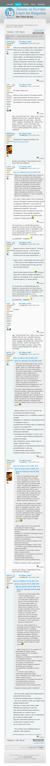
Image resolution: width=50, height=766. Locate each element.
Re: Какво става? (25, 41)
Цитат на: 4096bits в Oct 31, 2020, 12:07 (26, 581)
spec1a (8, 352)
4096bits (9, 133)
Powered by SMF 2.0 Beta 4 (16, 755)
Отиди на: (23, 747)
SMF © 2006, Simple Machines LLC (32, 755)
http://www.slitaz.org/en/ (21, 142)
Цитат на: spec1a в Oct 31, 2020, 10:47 (25, 466)
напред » (42, 30)
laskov (8, 166)
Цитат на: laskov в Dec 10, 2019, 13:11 (25, 358)
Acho (8, 84)
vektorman (10, 41)
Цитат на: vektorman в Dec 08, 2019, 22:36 (26, 172)
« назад (35, 30)
